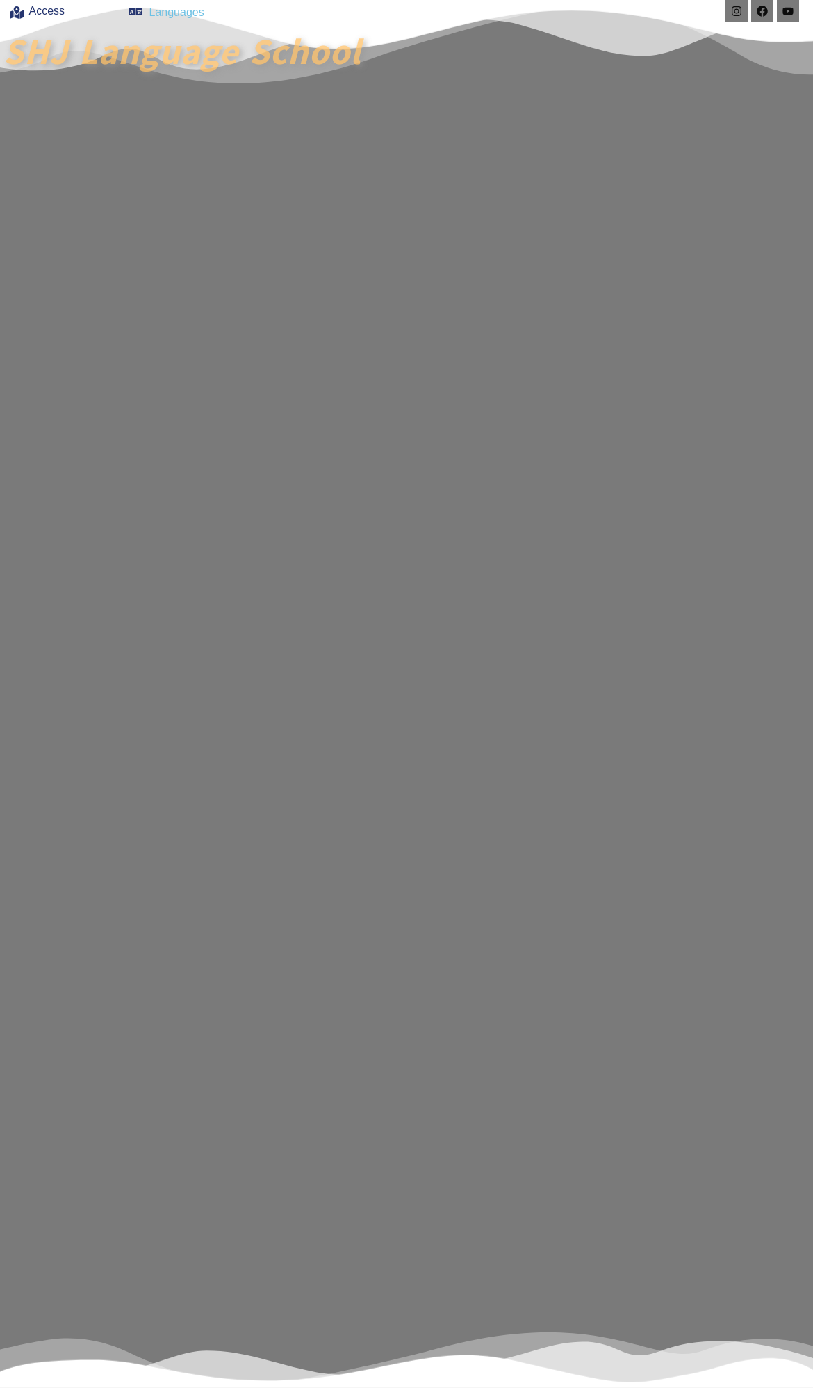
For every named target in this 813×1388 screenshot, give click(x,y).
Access (47, 11)
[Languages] (135, 12)
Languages (176, 12)
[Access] (17, 12)
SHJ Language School (182, 50)
